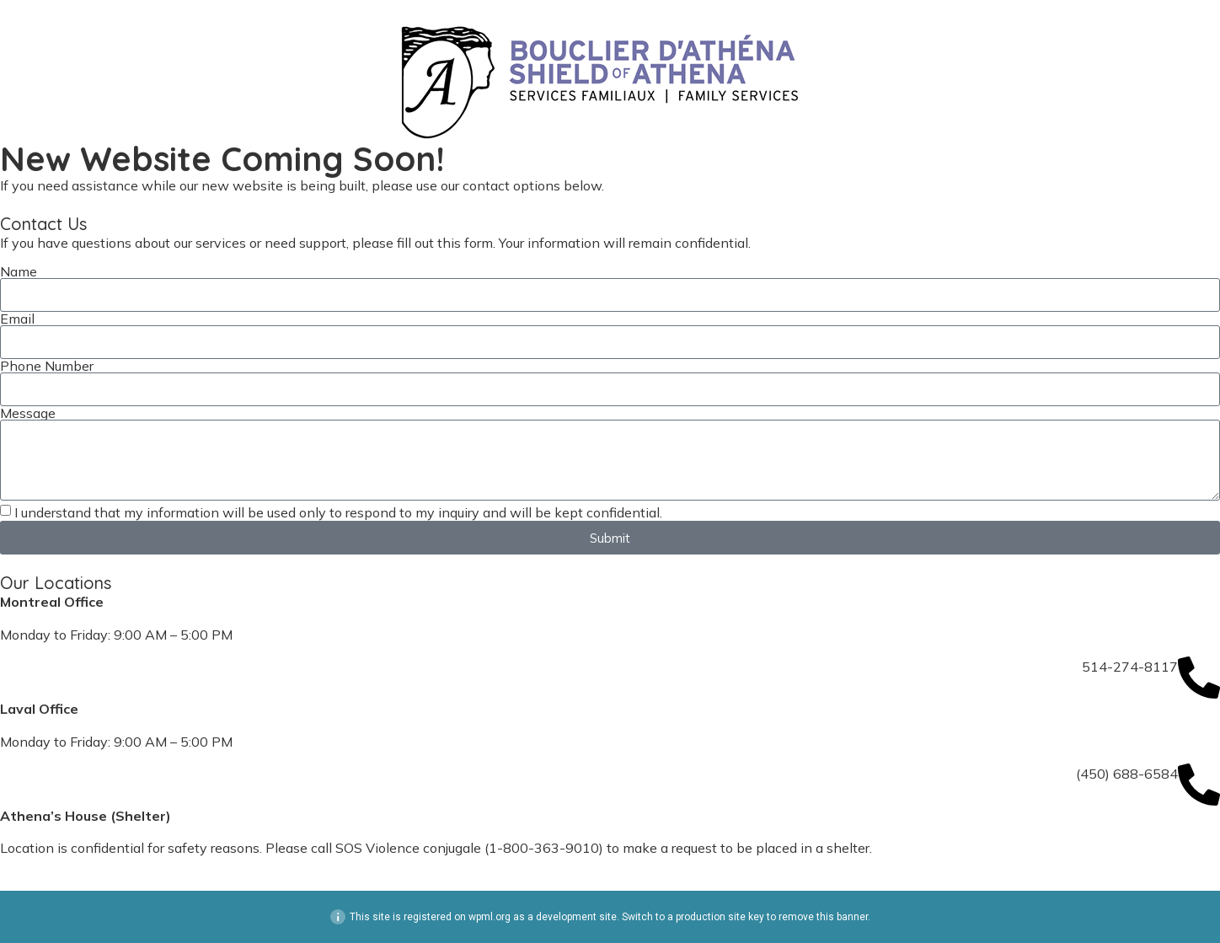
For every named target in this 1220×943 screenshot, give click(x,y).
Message (28, 413)
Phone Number (47, 365)
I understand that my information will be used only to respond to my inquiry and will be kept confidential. (338, 512)
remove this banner (823, 917)
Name (18, 271)
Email (17, 318)
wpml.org (489, 917)
